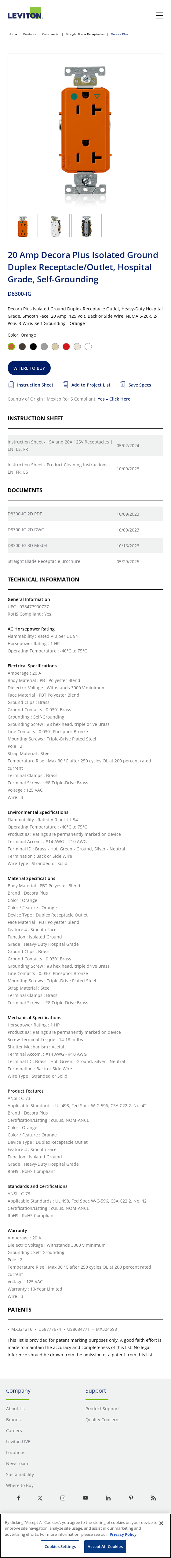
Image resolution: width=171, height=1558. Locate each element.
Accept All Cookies (105, 1546)
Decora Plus (119, 34)
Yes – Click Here (114, 399)
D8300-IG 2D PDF (25, 514)
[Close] (161, 1523)
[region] (85, 1536)
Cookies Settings (60, 1546)
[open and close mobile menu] (160, 15)
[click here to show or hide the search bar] (147, 15)
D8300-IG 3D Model (27, 545)
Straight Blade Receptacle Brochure (44, 561)
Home (13, 34)
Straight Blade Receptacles (85, 34)
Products (29, 34)
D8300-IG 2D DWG (26, 529)
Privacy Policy (123, 1534)
